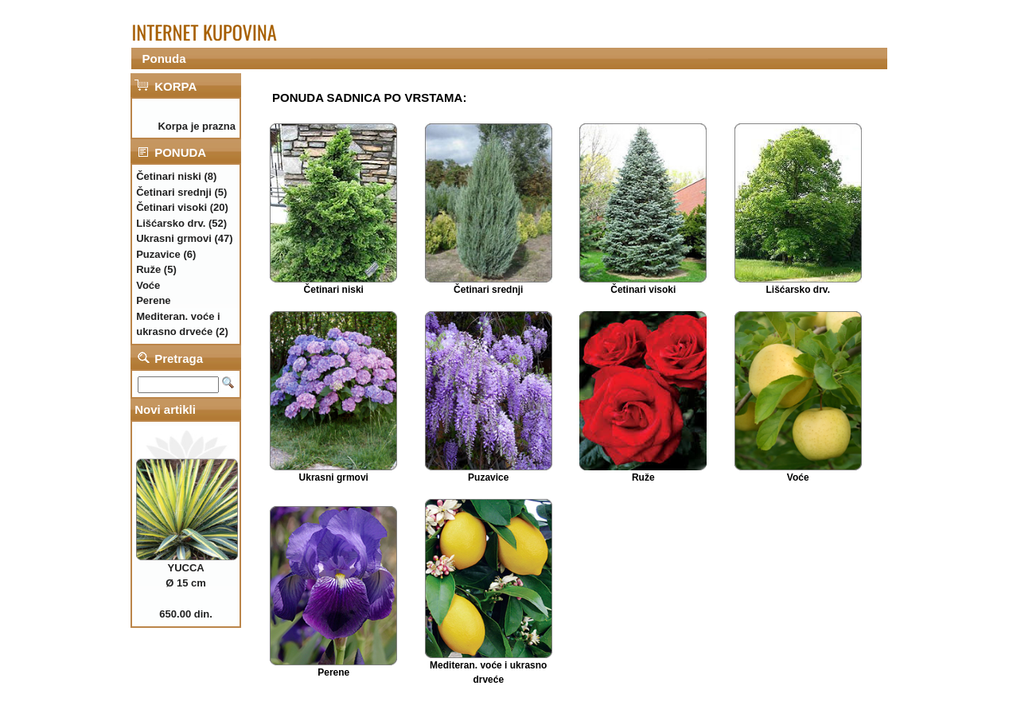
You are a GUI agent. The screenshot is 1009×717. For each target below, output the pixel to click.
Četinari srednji (488, 289)
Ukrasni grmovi (333, 477)
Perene (333, 672)
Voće (798, 477)
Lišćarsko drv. (798, 289)
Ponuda (164, 58)
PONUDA (180, 152)
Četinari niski (334, 289)
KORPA (175, 86)
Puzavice (488, 477)
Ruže (643, 477)
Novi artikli (165, 409)
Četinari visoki (643, 289)
